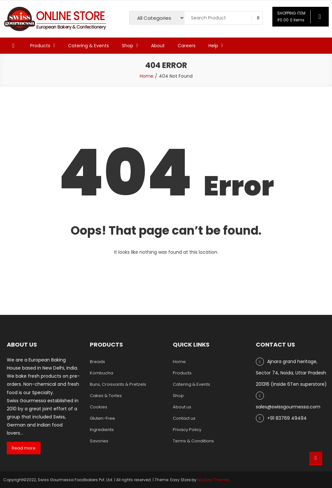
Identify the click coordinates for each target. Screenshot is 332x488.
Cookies (98, 407)
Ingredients (102, 430)
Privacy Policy (187, 430)
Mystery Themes (213, 479)
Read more (24, 448)
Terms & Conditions (193, 441)
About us (182, 407)
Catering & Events (88, 45)
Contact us (184, 418)
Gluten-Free (102, 418)
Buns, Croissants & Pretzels (118, 384)
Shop (127, 45)
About (158, 45)
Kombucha (101, 373)
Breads (97, 362)
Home (179, 362)
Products (40, 45)
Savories (99, 441)
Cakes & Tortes (106, 396)
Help (213, 45)
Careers (187, 45)
